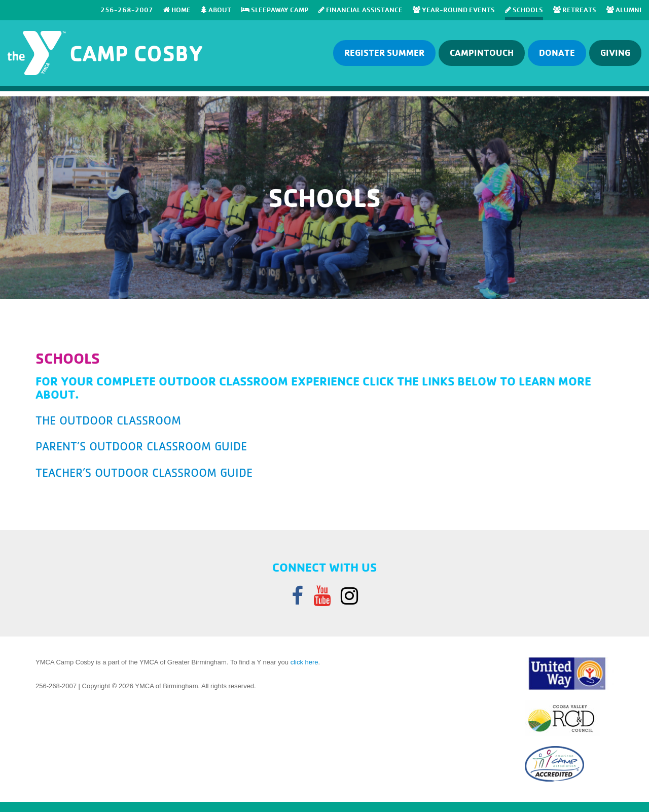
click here (304, 662)
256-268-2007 (126, 10)
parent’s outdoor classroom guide (141, 446)
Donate (557, 52)
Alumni (623, 10)
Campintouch (482, 52)
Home (177, 10)
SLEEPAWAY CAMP (274, 10)
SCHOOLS (524, 10)
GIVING (615, 52)
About (216, 10)
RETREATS (574, 10)
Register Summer (384, 52)
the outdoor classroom (108, 420)
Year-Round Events (454, 10)
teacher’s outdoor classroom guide (144, 473)
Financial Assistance (360, 10)
